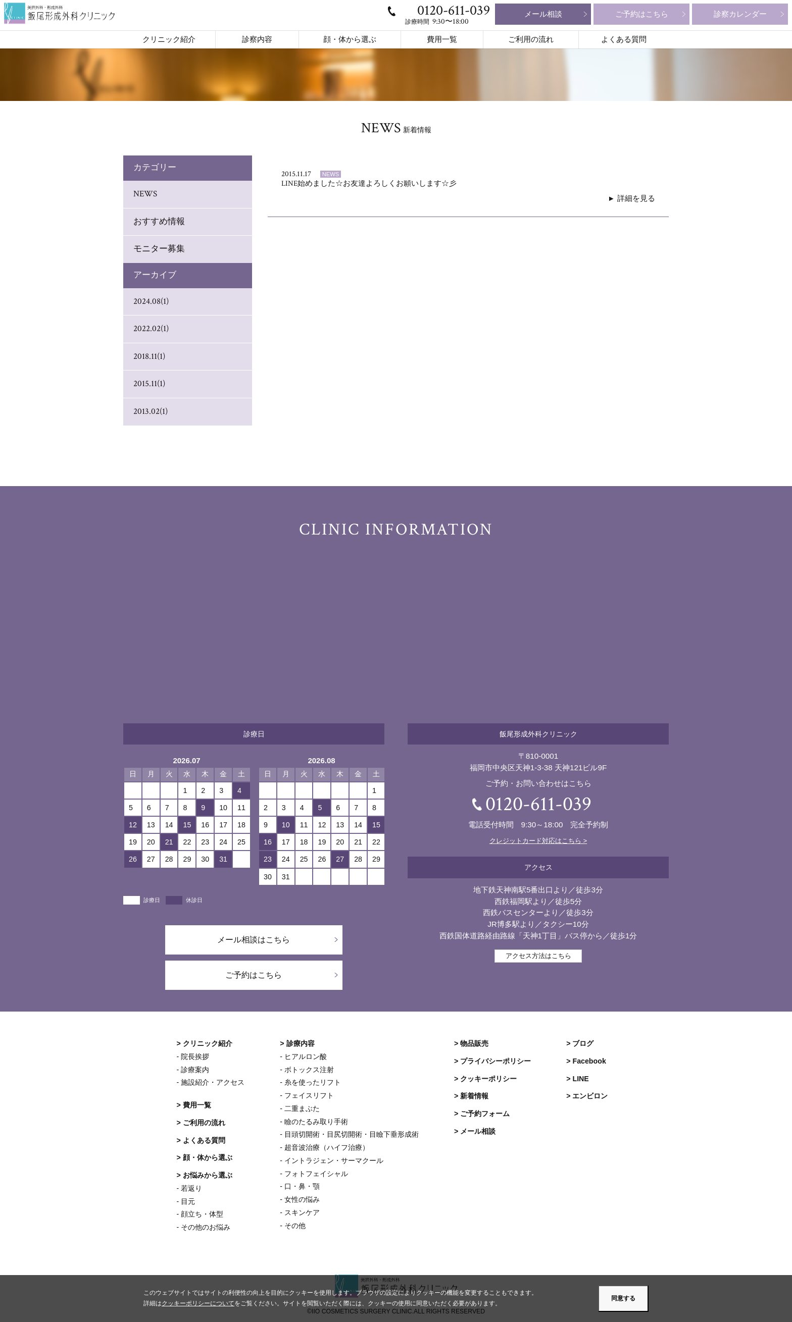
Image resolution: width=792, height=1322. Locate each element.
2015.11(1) (149, 383)
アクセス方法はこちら (538, 955)
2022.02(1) (151, 328)
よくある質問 (624, 39)
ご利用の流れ (531, 39)
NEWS (145, 193)
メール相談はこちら (254, 939)
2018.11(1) (149, 356)
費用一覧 (442, 39)
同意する (623, 1298)
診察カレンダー (740, 14)
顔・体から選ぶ (349, 39)
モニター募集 (159, 248)
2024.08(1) (151, 301)
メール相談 (543, 14)
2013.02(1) (150, 411)
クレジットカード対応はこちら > (538, 840)
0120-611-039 (453, 10)
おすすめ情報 (159, 221)
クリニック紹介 (168, 39)
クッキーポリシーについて (198, 1303)
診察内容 (257, 39)
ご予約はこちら (641, 14)
